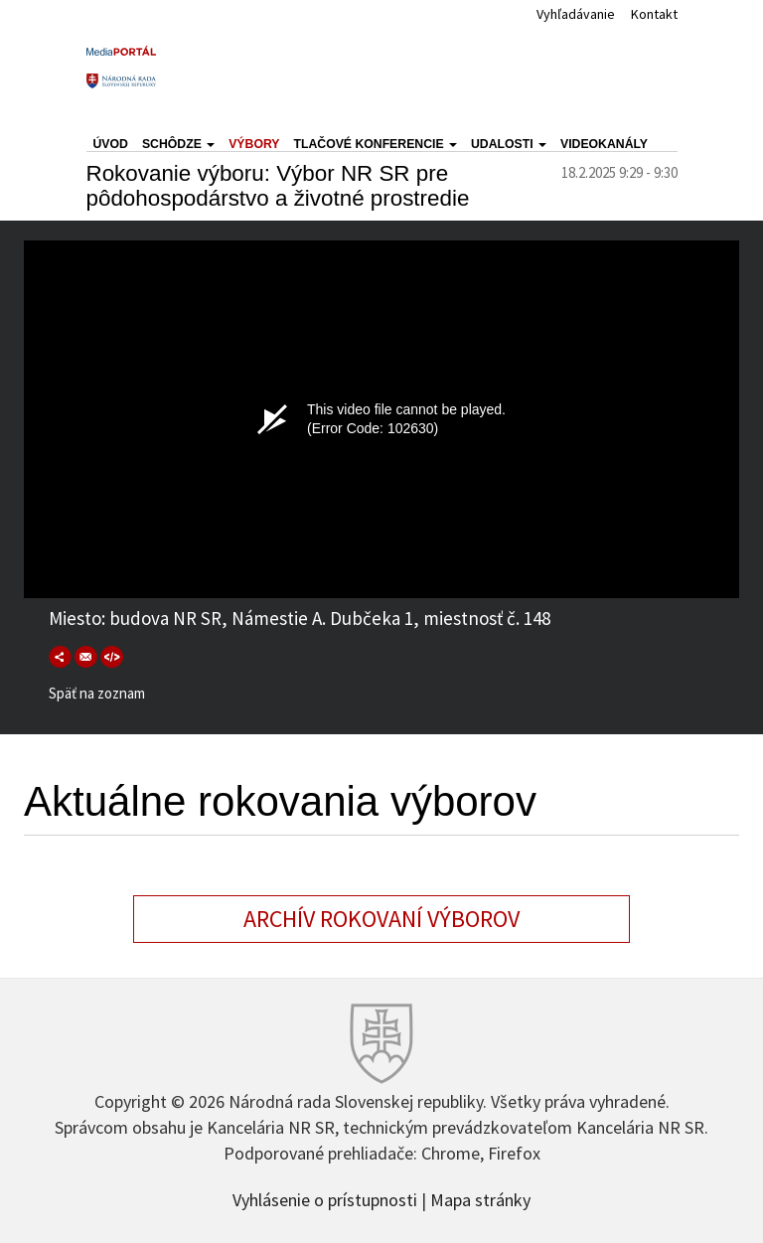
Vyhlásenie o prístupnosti (324, 1198)
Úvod (110, 144)
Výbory (254, 144)
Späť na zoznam (97, 693)
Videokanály (604, 144)
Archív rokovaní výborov (381, 918)
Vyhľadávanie (575, 14)
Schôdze (178, 144)
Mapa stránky (480, 1198)
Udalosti (508, 144)
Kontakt (654, 14)
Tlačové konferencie (375, 144)
